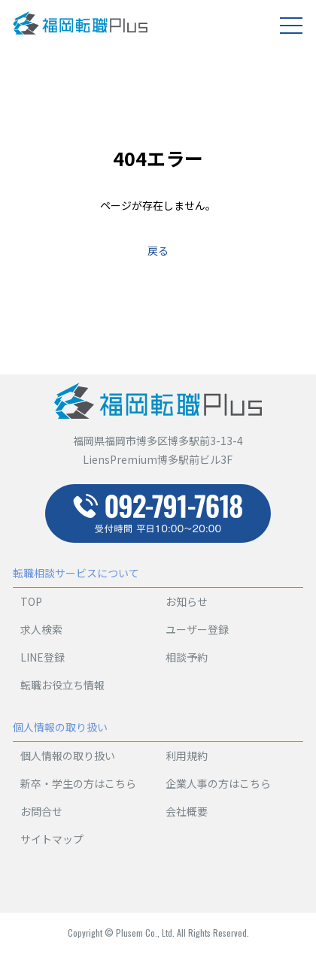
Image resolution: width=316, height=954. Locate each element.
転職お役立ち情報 (62, 684)
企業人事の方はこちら (218, 783)
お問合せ (41, 811)
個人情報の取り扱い (67, 755)
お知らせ (187, 601)
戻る (158, 250)
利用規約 (187, 755)
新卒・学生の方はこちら (78, 783)
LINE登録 (42, 657)
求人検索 (41, 629)
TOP (31, 601)
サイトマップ (52, 838)
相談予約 (187, 657)
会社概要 (187, 811)
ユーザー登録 (197, 629)
